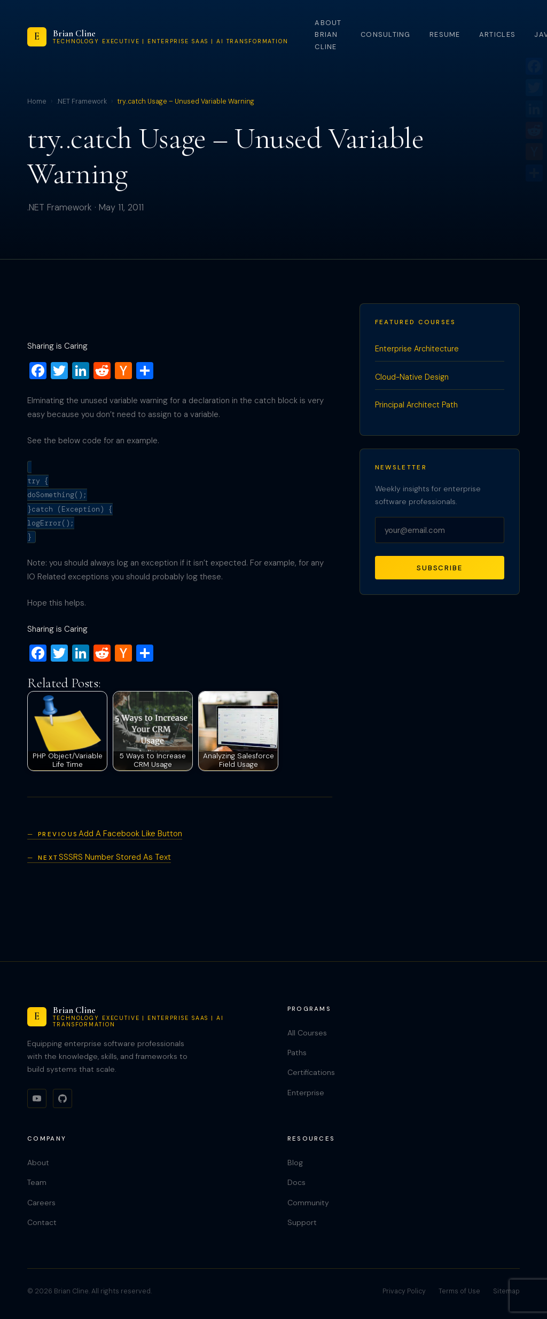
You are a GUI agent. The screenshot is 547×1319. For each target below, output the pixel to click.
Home (36, 101)
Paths (297, 1052)
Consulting (386, 34)
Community (308, 1202)
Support (302, 1222)
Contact (42, 1222)
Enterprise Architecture (417, 349)
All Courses (307, 1033)
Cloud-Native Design (412, 377)
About (38, 1162)
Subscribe (440, 567)
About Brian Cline (328, 34)
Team (36, 1182)
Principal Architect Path (416, 405)
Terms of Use (459, 1291)
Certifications (311, 1072)
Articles (497, 34)
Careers (41, 1202)
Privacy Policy (404, 1291)
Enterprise (305, 1092)
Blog (295, 1162)
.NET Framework (82, 101)
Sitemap (506, 1291)
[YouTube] (36, 1098)
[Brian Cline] (157, 36)
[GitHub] (62, 1098)
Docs (296, 1182)
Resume (444, 34)
